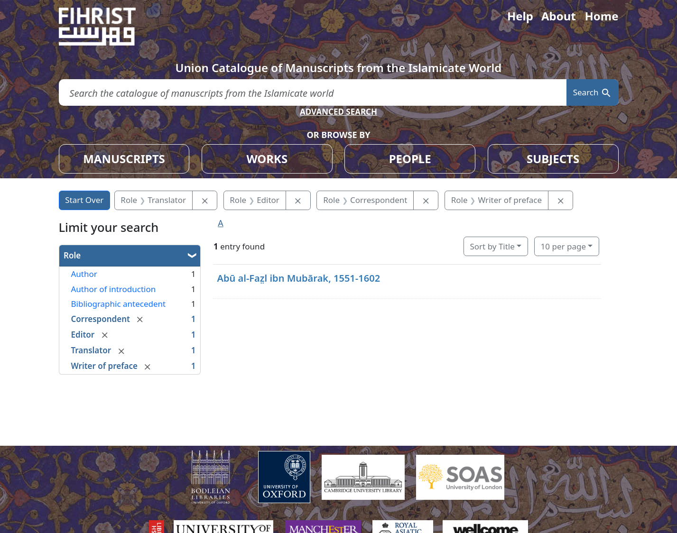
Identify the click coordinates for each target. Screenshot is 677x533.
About (558, 16)
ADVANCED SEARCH (338, 111)
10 (563, 246)
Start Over (84, 199)
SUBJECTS (553, 158)
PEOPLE (410, 158)
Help (520, 16)
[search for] (312, 92)
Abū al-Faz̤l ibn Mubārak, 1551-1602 (298, 278)
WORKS (266, 158)
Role (72, 255)
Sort (492, 246)
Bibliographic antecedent (118, 303)
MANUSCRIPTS (124, 158)
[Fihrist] (106, 27)
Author (84, 273)
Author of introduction (113, 289)
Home (601, 16)
